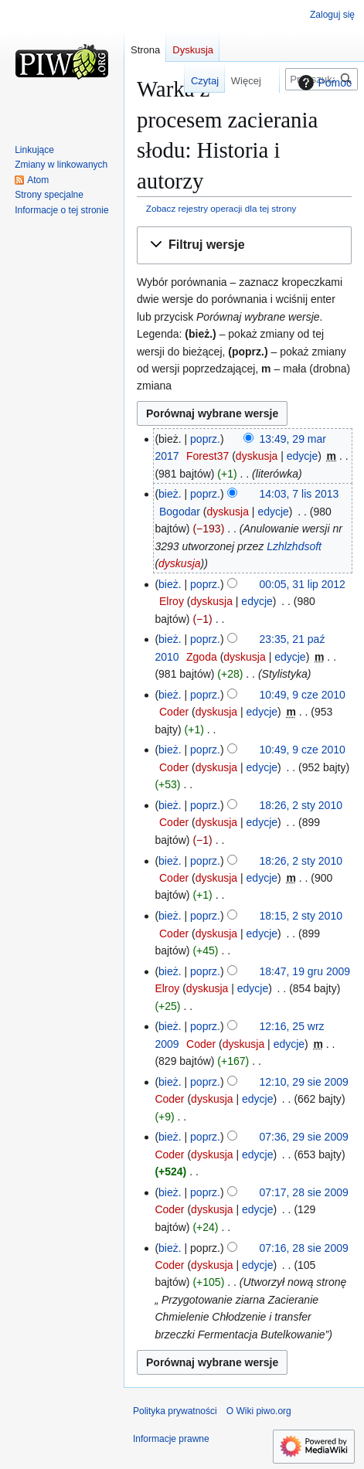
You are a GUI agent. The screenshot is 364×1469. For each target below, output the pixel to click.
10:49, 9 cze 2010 (302, 695)
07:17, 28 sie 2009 (304, 1192)
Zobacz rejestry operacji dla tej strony (221, 208)
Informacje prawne (171, 1438)
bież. (170, 494)
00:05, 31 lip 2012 (302, 584)
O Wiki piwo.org (258, 1411)
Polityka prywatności (175, 1411)
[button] (244, 245)
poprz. (205, 439)
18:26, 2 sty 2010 (301, 805)
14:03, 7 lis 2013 (299, 494)
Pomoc (323, 82)
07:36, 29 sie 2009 (304, 1137)
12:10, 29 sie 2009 (304, 1082)
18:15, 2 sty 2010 (301, 916)
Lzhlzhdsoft (294, 546)
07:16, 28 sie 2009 (304, 1248)
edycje (302, 456)
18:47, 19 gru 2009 (305, 971)
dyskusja (256, 456)
